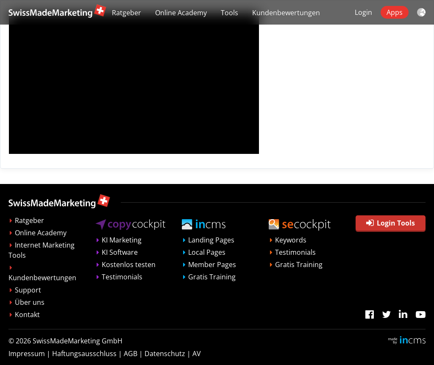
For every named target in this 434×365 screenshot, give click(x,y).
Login (363, 12)
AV (196, 353)
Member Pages (212, 264)
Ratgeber (126, 12)
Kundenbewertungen (286, 12)
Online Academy (181, 12)
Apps (395, 12)
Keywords (290, 240)
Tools (229, 12)
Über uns (30, 302)
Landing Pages (211, 240)
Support (28, 290)
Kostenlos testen (129, 264)
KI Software (120, 252)
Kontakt (27, 314)
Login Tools (390, 223)
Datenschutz (165, 353)
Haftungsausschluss (84, 353)
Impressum (26, 353)
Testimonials (122, 276)
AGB (130, 353)
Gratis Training (212, 276)
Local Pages (206, 252)
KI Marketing (122, 240)
